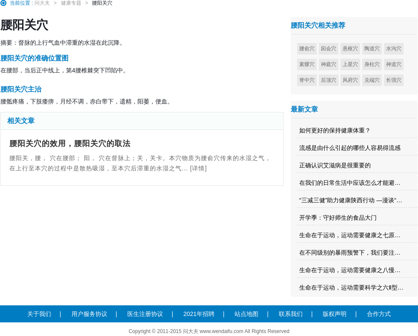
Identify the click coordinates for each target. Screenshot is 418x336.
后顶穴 (328, 80)
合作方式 (379, 313)
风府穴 (350, 80)
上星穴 (350, 64)
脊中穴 (307, 80)
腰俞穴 (307, 49)
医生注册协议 (145, 313)
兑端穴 (372, 80)
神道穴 (393, 64)
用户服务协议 (89, 313)
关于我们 (39, 313)
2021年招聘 (199, 313)
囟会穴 (328, 49)
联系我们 (291, 313)
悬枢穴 (350, 49)
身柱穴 (372, 64)
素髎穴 (307, 64)
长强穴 (393, 80)
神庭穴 (328, 64)
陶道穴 (372, 49)
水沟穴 (393, 49)
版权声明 (334, 313)
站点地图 (246, 313)
